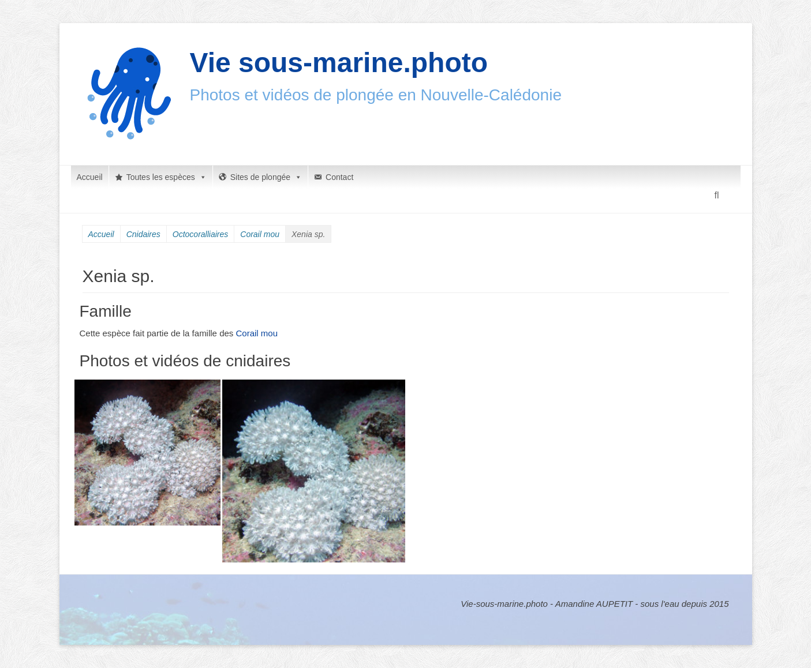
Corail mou (259, 234)
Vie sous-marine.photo (339, 62)
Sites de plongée (266, 177)
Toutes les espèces (166, 177)
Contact (339, 177)
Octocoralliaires (200, 234)
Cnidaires (143, 234)
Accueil (90, 177)
